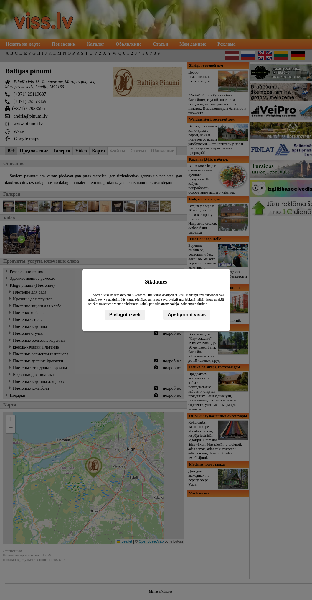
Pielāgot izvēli (125, 314)
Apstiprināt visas (187, 314)
